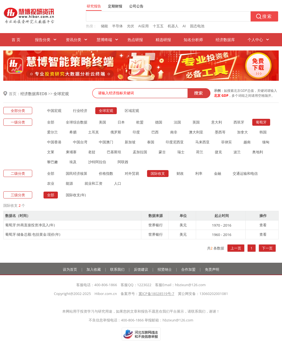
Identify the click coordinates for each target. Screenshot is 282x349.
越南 (247, 141)
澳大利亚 (196, 132)
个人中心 (255, 39)
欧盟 (139, 122)
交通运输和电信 (245, 173)
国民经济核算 (76, 173)
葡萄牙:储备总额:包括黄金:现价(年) (32, 234)
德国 (158, 122)
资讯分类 (73, 39)
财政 (180, 173)
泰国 (150, 141)
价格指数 (106, 173)
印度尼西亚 (175, 141)
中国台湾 (80, 141)
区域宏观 (132, 110)
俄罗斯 (115, 132)
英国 (196, 122)
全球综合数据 (76, 122)
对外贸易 (132, 173)
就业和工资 (93, 183)
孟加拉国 (140, 151)
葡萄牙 (261, 122)
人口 (117, 183)
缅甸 (265, 141)
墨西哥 (220, 132)
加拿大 (242, 132)
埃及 (73, 161)
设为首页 (70, 269)
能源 (69, 183)
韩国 (263, 132)
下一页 (267, 248)
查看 (263, 224)
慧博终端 (104, 39)
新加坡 (130, 141)
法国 (177, 122)
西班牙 (239, 122)
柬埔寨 (71, 151)
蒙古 (162, 151)
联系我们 (117, 269)
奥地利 (257, 151)
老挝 (91, 151)
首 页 (16, 39)
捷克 (218, 151)
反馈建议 (141, 269)
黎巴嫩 (52, 161)
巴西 (155, 132)
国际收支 (158, 173)
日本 (121, 122)
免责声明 (212, 269)
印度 (136, 132)
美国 (102, 122)
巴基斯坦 (114, 151)
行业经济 (80, 110)
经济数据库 (225, 39)
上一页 (236, 248)
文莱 (50, 151)
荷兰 (199, 151)
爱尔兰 (52, 132)
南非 (173, 132)
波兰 (237, 151)
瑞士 (181, 151)
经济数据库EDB (33, 93)
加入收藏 (93, 269)
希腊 (73, 132)
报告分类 (42, 39)
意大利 (216, 122)
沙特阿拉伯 (97, 161)
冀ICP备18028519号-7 (156, 293)
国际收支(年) (76, 194)
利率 (198, 173)
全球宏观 (61, 93)
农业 (50, 183)
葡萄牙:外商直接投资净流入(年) (30, 224)
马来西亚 (202, 141)
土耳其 (93, 132)
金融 (217, 173)
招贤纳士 (165, 269)
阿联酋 (123, 161)
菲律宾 (226, 141)
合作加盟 (188, 269)
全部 (50, 122)
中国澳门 (106, 141)
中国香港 (54, 141)
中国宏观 (54, 110)
